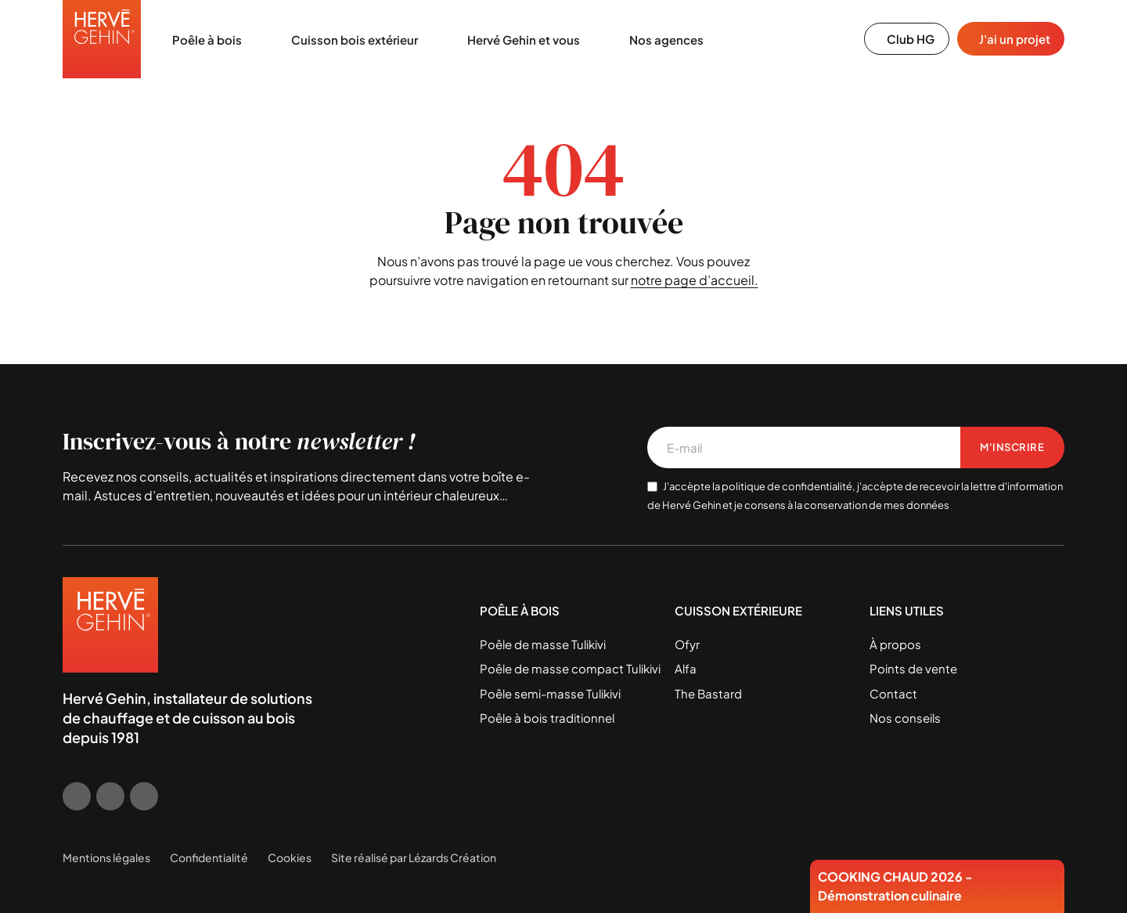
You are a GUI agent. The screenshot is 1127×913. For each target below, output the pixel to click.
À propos (895, 643)
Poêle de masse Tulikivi (543, 643)
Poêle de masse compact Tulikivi (570, 666)
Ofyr (687, 643)
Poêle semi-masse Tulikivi (550, 690)
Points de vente (913, 666)
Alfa (686, 666)
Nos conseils (905, 713)
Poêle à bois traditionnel (547, 713)
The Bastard (708, 690)
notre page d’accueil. (694, 280)
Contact (893, 690)
